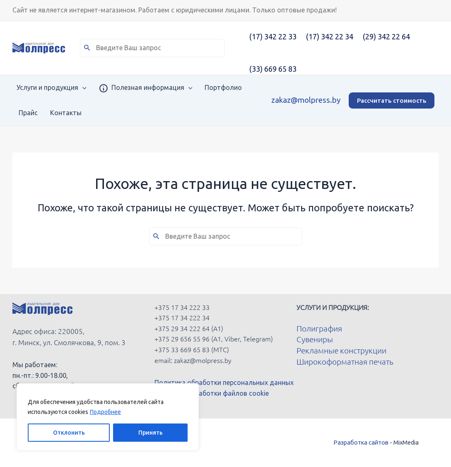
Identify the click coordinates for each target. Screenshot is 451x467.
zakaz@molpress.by (305, 100)
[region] (108, 416)
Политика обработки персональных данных (224, 382)
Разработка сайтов (360, 442)
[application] (78, 87)
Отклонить (69, 432)
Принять (150, 432)
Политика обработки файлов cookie (211, 393)
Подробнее (105, 412)
